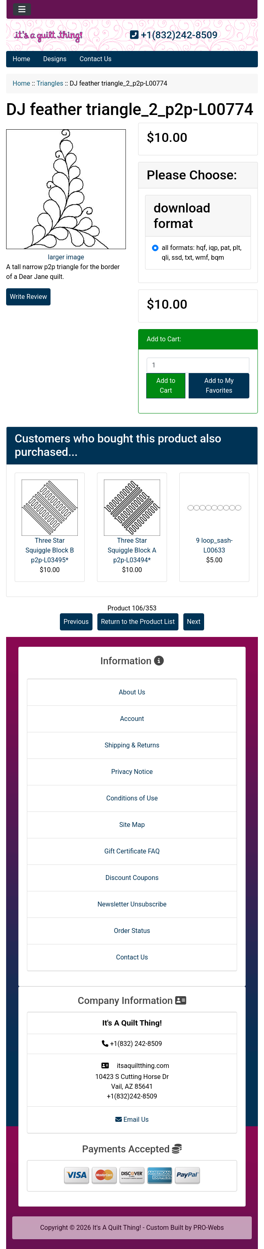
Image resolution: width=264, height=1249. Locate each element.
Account (132, 719)
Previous (76, 622)
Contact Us (95, 59)
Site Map (132, 825)
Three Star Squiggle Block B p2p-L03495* (49, 550)
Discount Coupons (132, 878)
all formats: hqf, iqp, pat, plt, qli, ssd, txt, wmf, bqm (202, 252)
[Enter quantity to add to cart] (198, 365)
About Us (132, 692)
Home (21, 59)
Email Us (132, 1119)
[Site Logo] (48, 36)
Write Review (28, 297)
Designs (54, 59)
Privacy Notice (132, 772)
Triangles (50, 83)
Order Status (132, 931)
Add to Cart (166, 385)
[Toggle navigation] (22, 9)
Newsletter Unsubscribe (132, 904)
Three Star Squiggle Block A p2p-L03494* (132, 550)
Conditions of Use (132, 798)
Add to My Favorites (219, 385)
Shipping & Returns (132, 745)
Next (193, 622)
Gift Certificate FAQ (132, 851)
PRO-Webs (209, 1227)
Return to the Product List (138, 622)
